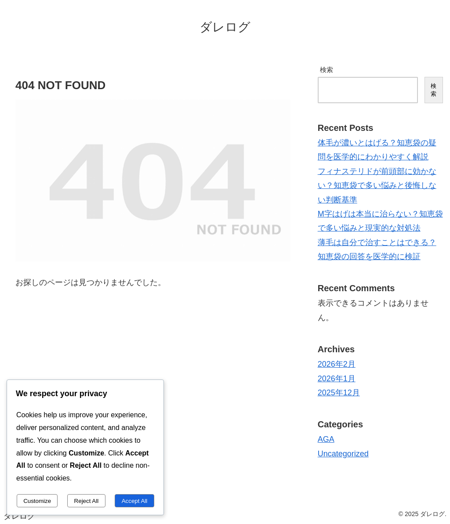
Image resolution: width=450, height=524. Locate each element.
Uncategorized (343, 453)
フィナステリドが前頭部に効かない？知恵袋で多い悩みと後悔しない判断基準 (377, 185)
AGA (326, 439)
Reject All (86, 501)
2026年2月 (337, 364)
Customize (37, 501)
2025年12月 (339, 392)
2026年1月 (337, 378)
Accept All (135, 501)
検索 (326, 69)
